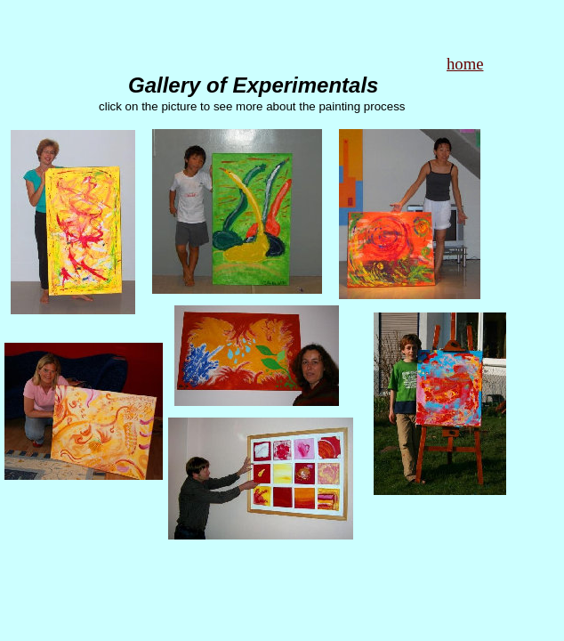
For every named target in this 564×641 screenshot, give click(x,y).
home (465, 63)
